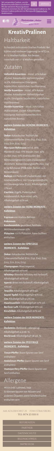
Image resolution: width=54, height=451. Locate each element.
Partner (27, 427)
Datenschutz (41, 11)
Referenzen (27, 422)
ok (34, 4)
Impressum (27, 444)
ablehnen (45, 4)
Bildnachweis (27, 438)
